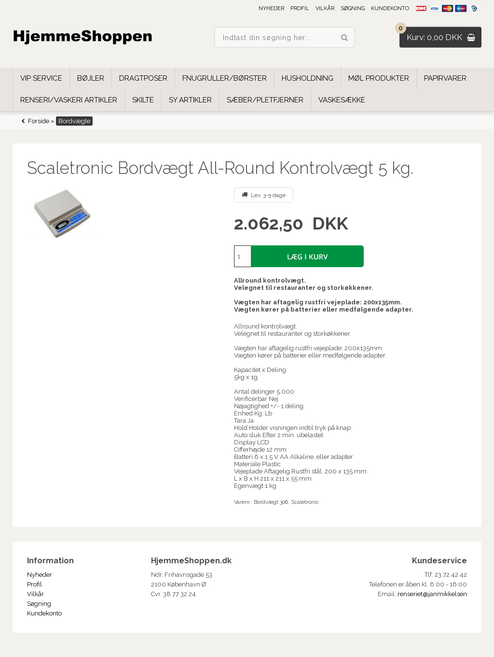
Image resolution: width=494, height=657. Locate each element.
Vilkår (325, 8)
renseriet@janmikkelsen (432, 594)
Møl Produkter (378, 78)
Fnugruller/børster (224, 78)
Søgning (353, 8)
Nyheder (271, 8)
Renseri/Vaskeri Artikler (68, 100)
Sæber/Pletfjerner (265, 100)
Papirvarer (445, 78)
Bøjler (90, 78)
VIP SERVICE (41, 78)
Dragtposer (143, 78)
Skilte (143, 100)
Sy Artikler (190, 100)
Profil (299, 8)
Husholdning (307, 78)
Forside (38, 121)
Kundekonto (390, 8)
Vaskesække (341, 100)
